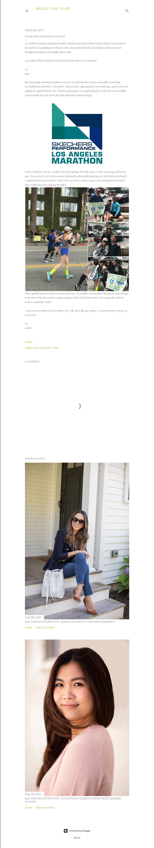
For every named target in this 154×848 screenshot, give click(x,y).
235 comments (44, 807)
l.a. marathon (90, 60)
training (73, 171)
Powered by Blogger (77, 831)
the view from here (46, 347)
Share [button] (28, 342)
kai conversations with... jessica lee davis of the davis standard (70, 621)
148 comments (45, 627)
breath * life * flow (53, 9)
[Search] (127, 10)
